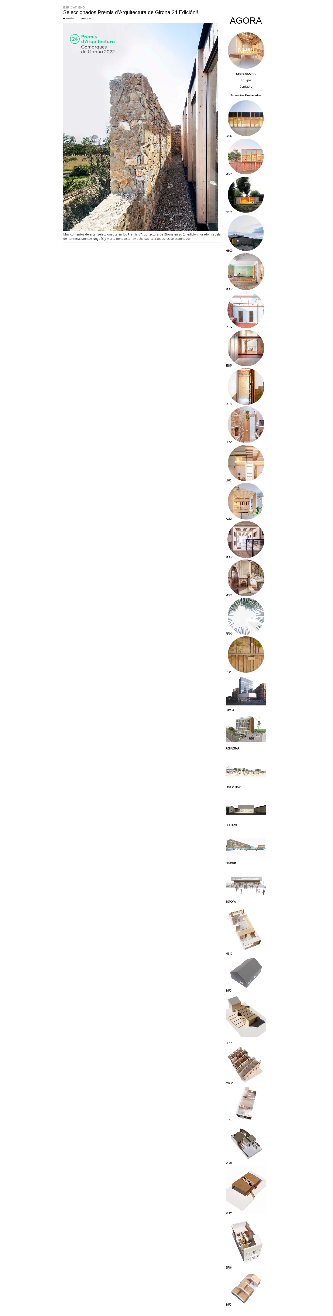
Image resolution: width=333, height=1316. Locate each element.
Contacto (246, 86)
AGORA (246, 21)
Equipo (246, 80)
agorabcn (70, 18)
